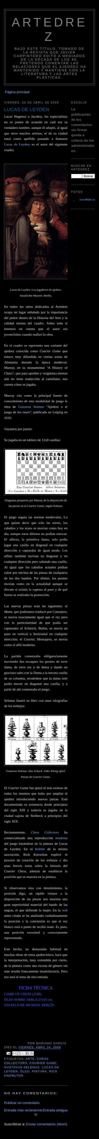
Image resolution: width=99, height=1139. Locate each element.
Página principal (17, 92)
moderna (61, 838)
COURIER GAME (43, 1063)
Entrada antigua (55, 1110)
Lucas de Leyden (16, 144)
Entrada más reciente (20, 1110)
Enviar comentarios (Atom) (46, 1124)
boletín (41, 849)
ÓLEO (25, 1071)
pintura (39, 1071)
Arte (30, 1058)
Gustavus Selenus (32, 407)
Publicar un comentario (21, 1103)
